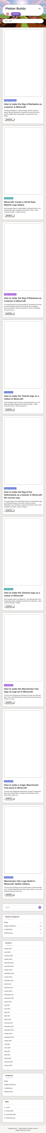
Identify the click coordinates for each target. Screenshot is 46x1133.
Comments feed (11, 1114)
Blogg (6, 922)
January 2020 (8, 1065)
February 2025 (8, 955)
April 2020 (7, 1055)
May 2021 (7, 1012)
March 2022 (7, 984)
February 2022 (8, 987)
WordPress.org (10, 1118)
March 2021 (7, 1019)
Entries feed (9, 1111)
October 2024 (8, 970)
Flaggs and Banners (10, 100)
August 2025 (8, 948)
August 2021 (8, 1001)
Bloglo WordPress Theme (23, 1130)
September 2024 (9, 973)
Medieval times (8, 933)
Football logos (8, 198)
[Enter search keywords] (23, 907)
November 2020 (9, 1030)
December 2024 (9, 963)
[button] (16, 13)
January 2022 (8, 991)
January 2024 (8, 977)
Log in (8, 1107)
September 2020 (9, 1037)
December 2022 (9, 980)
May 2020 (7, 1051)
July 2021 (7, 1005)
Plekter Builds (15, 8)
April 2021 (7, 1016)
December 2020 (9, 1026)
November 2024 (9, 966)
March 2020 (7, 1058)
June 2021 (7, 1009)
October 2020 (8, 1033)
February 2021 (8, 1023)
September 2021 (9, 998)
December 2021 (9, 994)
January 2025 (8, 959)
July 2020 (7, 1044)
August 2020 (8, 1040)
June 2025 (7, 952)
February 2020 (8, 1062)
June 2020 (7, 1047)
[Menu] (40, 8)
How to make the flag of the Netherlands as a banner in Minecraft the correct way (23, 495)
